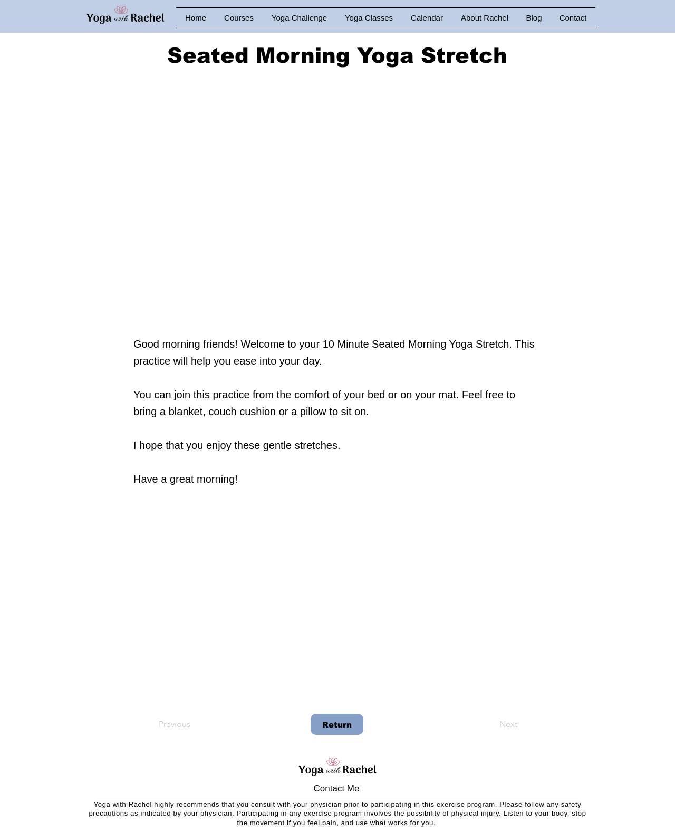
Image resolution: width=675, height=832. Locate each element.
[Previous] (193, 724)
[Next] (491, 724)
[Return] (337, 724)
